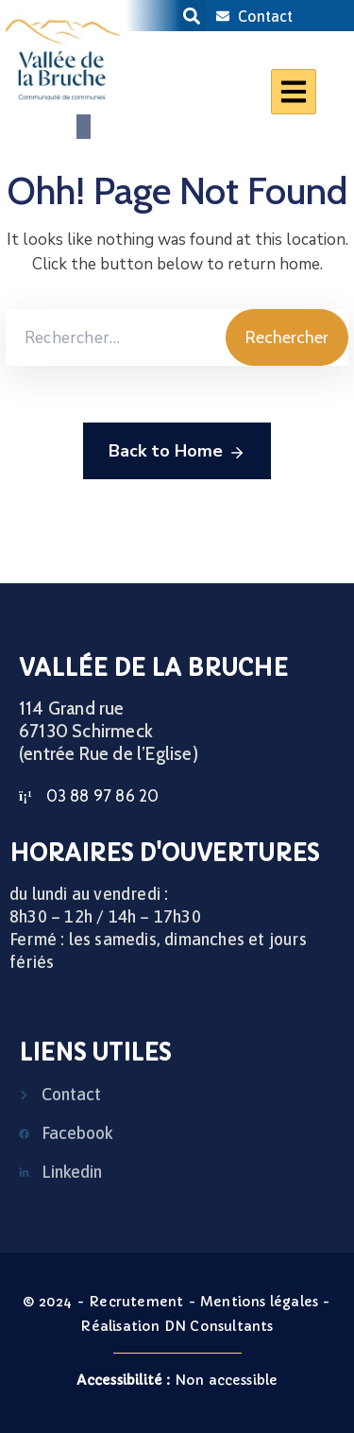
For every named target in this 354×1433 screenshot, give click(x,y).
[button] (191, 15)
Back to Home (177, 452)
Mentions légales (259, 1301)
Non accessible (177, 1380)
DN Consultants (219, 1326)
